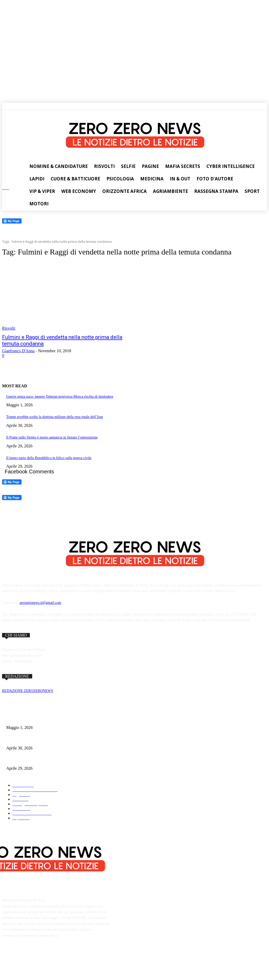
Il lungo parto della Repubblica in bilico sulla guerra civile (48, 458)
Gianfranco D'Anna (18, 351)
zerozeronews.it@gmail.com (40, 603)
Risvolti (8, 328)
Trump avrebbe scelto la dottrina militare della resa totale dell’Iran (54, 417)
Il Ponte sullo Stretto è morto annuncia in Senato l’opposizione (52, 437)
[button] (5, 105)
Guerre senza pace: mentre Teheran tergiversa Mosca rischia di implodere (59, 396)
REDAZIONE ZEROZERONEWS (27, 691)
